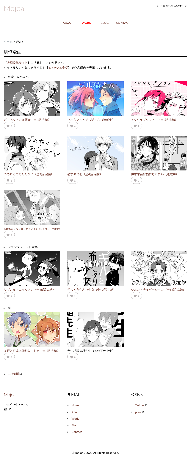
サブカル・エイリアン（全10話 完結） (30, 289)
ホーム (8, 41)
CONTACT (123, 22)
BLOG (105, 22)
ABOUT (68, 22)
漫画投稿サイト (17, 62)
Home (75, 405)
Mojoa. (10, 394)
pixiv (139, 412)
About (75, 412)
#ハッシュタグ (58, 67)
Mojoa (14, 8)
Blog (74, 425)
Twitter (141, 405)
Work (75, 418)
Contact (76, 431)
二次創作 (15, 374)
